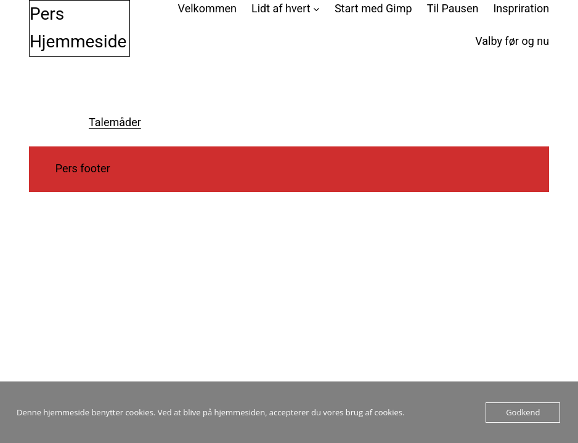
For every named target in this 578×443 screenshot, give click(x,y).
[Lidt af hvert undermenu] (316, 9)
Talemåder (115, 122)
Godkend (523, 412)
